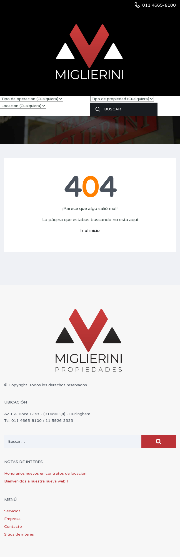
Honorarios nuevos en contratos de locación (45, 473)
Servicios (12, 511)
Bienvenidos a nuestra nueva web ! (36, 481)
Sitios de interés (19, 534)
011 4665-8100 (159, 5)
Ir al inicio (90, 230)
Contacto (13, 526)
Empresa (12, 518)
